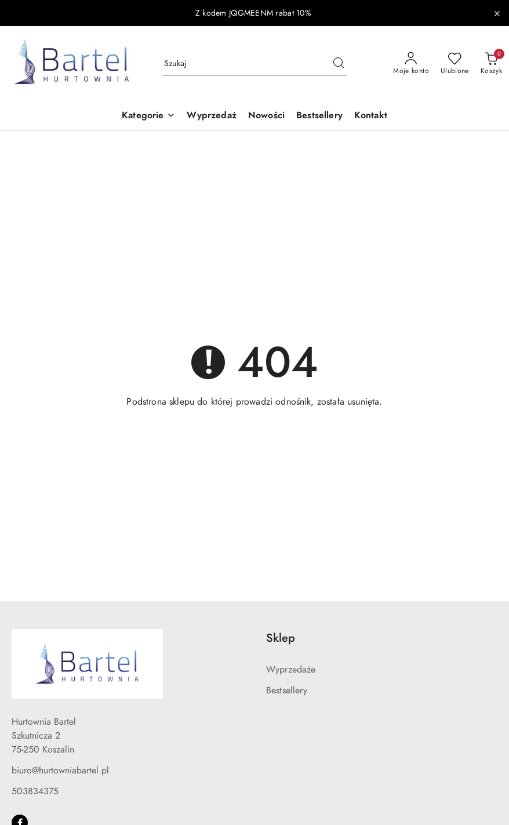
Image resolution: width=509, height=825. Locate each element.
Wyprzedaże (291, 669)
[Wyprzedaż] (211, 116)
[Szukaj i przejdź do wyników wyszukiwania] (338, 63)
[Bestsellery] (319, 116)
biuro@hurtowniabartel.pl (60, 770)
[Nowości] (266, 116)
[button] (148, 116)
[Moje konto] (411, 64)
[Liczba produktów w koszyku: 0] (491, 64)
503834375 (35, 791)
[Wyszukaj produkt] (254, 63)
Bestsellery (286, 690)
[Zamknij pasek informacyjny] (497, 13)
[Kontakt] (370, 116)
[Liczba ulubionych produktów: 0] (455, 64)
